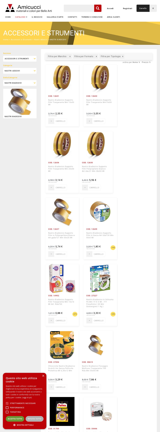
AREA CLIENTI (113, 17)
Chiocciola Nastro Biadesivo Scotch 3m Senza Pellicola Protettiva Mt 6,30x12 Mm (136, 235)
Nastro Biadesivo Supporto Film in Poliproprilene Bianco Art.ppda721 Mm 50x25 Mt (98, 169)
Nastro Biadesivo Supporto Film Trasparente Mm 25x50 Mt (136, 102)
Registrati (127, 9)
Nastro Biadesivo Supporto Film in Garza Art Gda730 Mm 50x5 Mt (135, 169)
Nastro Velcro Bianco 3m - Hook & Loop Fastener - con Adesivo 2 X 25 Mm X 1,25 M (136, 302)
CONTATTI (72, 17)
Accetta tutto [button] (15, 419)
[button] (24, 424)
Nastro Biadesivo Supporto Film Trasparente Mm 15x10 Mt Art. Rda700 (61, 235)
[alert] (24, 401)
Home (8, 17)
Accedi (110, 9)
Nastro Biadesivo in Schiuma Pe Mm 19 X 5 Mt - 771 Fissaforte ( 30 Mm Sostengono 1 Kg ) (98, 236)
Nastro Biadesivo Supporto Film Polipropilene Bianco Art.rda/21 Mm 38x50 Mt (60, 169)
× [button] (43, 376)
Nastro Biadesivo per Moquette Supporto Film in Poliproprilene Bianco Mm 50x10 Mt (60, 369)
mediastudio (144, 427)
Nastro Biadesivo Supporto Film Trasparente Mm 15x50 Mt (61, 102)
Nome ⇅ (136, 62)
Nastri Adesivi (40, 40)
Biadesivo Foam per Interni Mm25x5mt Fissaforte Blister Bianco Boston (97, 368)
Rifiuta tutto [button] (34, 419)
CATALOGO (21, 17)
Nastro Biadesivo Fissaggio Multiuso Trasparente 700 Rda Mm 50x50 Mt (61, 302)
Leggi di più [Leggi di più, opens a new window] (27, 397)
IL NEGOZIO (37, 17)
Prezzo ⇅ (146, 62)
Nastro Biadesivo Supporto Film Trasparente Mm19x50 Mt (98, 102)
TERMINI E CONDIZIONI (92, 17)
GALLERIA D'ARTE (55, 17)
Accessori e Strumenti (21, 40)
